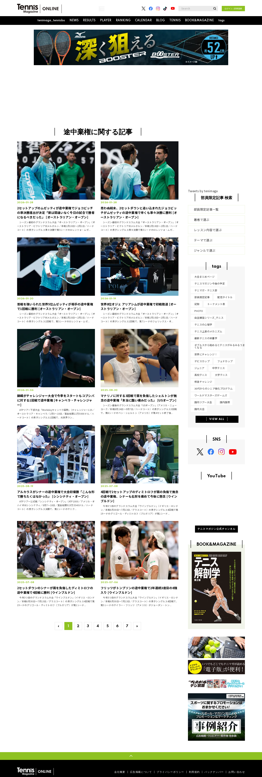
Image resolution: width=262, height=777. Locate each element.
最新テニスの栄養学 (205, 338)
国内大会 (199, 409)
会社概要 (119, 772)
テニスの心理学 (203, 324)
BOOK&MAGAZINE (199, 20)
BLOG (160, 20)
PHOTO (198, 311)
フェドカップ (225, 361)
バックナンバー (214, 772)
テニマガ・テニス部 (205, 290)
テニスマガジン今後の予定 (209, 283)
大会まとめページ (204, 276)
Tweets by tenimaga (203, 191)
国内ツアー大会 (203, 402)
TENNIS (175, 20)
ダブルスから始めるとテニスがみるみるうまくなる (219, 346)
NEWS (74, 20)
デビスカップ (202, 361)
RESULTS (89, 20)
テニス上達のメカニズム (208, 331)
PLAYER (105, 20)
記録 (197, 304)
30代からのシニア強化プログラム (213, 388)
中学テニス (218, 368)
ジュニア (199, 368)
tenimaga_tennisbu (51, 20)
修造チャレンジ (203, 381)
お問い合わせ (236, 772)
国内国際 (225, 402)
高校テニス (200, 375)
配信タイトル (225, 297)
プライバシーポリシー (170, 772)
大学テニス (221, 375)
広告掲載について (141, 772)
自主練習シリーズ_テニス (208, 317)
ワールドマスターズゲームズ (210, 395)
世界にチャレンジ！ (205, 354)
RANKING (123, 20)
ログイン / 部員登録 (233, 8)
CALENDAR (143, 20)
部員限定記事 (202, 297)
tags (221, 20)
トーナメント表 (216, 304)
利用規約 (194, 772)
